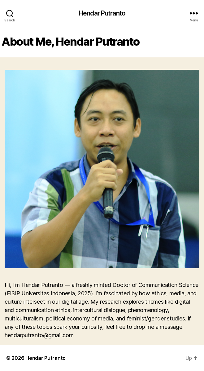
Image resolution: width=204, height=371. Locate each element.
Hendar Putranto (102, 13)
